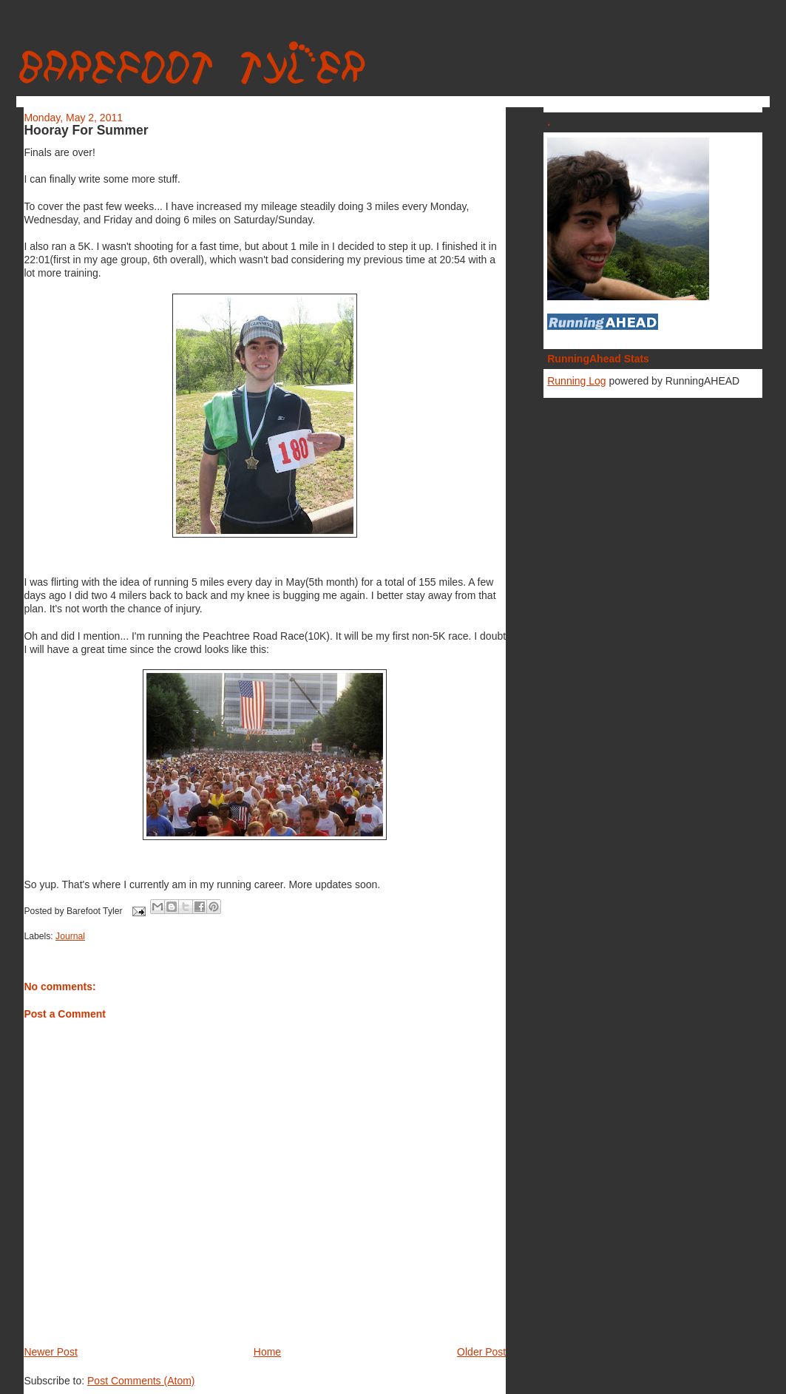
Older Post (481, 1352)
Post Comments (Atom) (140, 1381)
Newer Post (50, 1352)
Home (267, 1352)
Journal (70, 936)
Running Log (576, 381)
